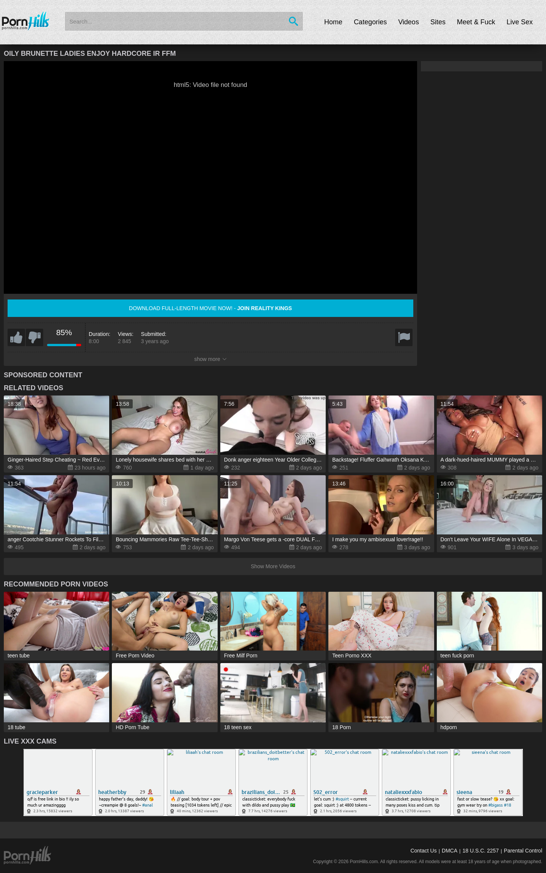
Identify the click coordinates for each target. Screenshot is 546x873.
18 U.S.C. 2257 (481, 851)
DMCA (449, 851)
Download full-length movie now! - (210, 308)
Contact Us (423, 851)
